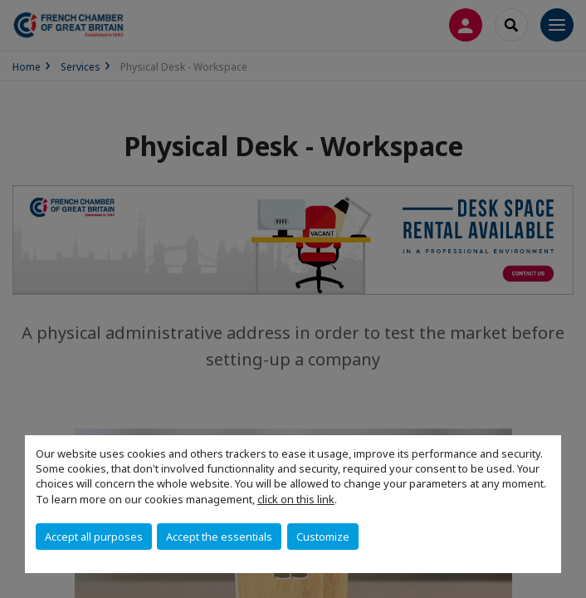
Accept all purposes (94, 536)
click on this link (296, 499)
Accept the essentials (219, 536)
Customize (322, 536)
